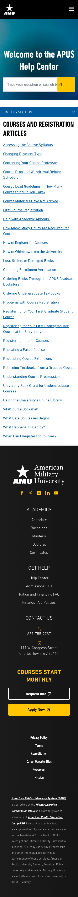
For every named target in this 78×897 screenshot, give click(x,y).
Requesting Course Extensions (27, 358)
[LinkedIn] (47, 492)
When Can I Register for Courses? (29, 436)
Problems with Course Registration (31, 302)
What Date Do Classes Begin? (26, 418)
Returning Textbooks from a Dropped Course (38, 367)
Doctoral (39, 545)
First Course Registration (23, 210)
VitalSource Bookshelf (20, 409)
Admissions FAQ (39, 586)
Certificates (39, 553)
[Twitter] (30, 492)
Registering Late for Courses (26, 340)
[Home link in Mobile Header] (9, 9)
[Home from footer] (39, 474)
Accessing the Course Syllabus (28, 144)
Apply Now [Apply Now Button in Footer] (36, 710)
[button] (71, 9)
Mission (39, 777)
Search (66, 84)
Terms (39, 745)
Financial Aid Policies (39, 603)
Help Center (39, 578)
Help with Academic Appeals (26, 219)
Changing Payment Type (22, 153)
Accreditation (39, 753)
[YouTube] (56, 492)
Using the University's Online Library (32, 400)
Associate (39, 520)
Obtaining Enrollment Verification (29, 269)
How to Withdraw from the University (32, 251)
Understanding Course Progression (31, 376)
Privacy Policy (39, 738)
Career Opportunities (39, 761)
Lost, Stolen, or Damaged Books (28, 260)
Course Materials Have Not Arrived (30, 201)
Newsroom (39, 769)
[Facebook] (22, 492)
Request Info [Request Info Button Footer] (36, 694)
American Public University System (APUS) (38, 798)
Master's (39, 536)
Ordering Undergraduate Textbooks (31, 293)
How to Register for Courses (25, 242)
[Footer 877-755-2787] (39, 634)
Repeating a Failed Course (24, 349)
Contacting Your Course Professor (30, 162)
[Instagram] (39, 492)
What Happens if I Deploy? (24, 427)
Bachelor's (39, 528)
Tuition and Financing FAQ (39, 595)
